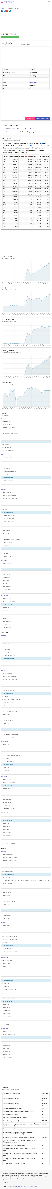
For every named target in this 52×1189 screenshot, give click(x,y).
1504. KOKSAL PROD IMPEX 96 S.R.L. (9, 655)
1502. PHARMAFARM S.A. (7, 649)
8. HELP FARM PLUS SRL (6, 799)
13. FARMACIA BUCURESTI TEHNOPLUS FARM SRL (11, 539)
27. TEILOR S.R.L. (5, 474)
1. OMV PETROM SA (6, 421)
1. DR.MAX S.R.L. (5, 527)
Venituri (44, 143)
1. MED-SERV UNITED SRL (7, 960)
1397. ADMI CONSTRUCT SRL (7, 871)
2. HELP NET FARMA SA (6, 530)
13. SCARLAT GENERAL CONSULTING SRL (9, 989)
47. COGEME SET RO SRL (6, 696)
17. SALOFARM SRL (5, 770)
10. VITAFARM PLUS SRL (6, 589)
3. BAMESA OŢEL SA (6, 895)
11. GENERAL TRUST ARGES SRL (8, 515)
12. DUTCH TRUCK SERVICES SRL (8, 518)
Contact (25, 1179)
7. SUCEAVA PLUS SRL (6, 796)
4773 (9, 129)
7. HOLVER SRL (5, 504)
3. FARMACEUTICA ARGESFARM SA (8, 931)
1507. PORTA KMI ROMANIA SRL (8, 664)
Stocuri (34, 148)
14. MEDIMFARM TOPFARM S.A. (8, 761)
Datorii (14, 150)
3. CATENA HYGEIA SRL (6, 750)
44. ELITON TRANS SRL (6, 687)
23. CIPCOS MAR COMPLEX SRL (8, 907)
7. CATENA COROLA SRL (6, 1013)
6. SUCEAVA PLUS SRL (6, 577)
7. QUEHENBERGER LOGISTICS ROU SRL (9, 936)
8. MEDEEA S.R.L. (5, 583)
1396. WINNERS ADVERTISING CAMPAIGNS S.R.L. (11, 868)
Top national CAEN (4, 525)
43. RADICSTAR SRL (5, 685)
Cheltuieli (6, 146)
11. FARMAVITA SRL (6, 1024)
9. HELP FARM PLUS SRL (6, 586)
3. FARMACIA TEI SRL (6, 533)
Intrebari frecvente (32, 1186)
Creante (40, 148)
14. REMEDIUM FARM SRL (7, 542)
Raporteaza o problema (42, 118)
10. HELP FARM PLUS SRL (7, 1021)
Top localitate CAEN (4, 595)
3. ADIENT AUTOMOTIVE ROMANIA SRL (9, 498)
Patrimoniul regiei (42, 150)
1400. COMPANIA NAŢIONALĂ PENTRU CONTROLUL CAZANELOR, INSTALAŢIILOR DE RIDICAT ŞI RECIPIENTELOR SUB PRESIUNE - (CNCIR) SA (26, 880)
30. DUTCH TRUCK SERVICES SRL (8, 483)
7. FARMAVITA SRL (5, 580)
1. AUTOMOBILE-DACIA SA (7, 457)
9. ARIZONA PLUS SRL (6, 1019)
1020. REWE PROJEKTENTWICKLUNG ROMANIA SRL (11, 439)
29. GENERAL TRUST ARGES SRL (8, 480)
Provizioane (21, 150)
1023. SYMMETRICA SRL (6, 447)
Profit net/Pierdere (35, 143)
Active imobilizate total (10, 148)
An (4, 143)
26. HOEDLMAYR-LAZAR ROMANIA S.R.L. (9, 471)
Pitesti (31, 79)
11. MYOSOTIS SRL (5, 983)
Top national (3, 418)
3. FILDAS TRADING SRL (6, 714)
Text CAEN (23, 152)
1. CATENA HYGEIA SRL (6, 563)
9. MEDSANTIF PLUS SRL (6, 802)
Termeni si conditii (17, 1186)
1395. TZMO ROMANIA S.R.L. (7, 866)
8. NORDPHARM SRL (6, 975)
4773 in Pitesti (27, 129)
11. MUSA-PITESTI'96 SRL (6, 948)
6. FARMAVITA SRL (5, 794)
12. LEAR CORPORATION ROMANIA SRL (9, 951)
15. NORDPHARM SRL (6, 545)
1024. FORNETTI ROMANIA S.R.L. (8, 450)
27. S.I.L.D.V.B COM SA (6, 918)
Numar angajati (7, 152)
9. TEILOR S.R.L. (5, 509)
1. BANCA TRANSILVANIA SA (7, 854)
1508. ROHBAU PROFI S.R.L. (7, 666)
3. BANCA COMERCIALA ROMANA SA (9, 860)
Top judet (3, 454)
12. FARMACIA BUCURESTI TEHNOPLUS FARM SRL (11, 755)
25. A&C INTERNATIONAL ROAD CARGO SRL (10, 734)
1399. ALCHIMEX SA (6, 877)
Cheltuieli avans (24, 146)
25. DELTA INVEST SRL (6, 468)
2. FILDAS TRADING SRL (6, 460)
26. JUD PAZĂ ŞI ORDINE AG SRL (8, 737)
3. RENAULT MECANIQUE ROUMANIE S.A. (10, 462)
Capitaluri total (34, 146)
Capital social (44, 146)
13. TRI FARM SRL (5, 758)
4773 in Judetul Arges (17, 129)
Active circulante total (24, 148)
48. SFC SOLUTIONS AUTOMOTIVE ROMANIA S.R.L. (11, 699)
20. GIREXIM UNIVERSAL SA (7, 720)
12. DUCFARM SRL (5, 986)
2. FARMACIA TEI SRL (6, 963)
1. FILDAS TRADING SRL (6, 492)
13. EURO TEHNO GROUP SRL (7, 521)
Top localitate (3, 489)
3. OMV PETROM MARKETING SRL (8, 427)
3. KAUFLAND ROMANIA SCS (7, 643)
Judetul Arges (33, 82)
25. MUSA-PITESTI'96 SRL (6, 912)
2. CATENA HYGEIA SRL (6, 928)
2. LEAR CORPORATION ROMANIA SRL (9, 495)
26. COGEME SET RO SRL (6, 915)
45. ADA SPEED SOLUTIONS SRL (8, 690)
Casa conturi (7, 150)
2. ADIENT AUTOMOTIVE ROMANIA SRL (9, 711)
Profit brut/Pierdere (22, 143)
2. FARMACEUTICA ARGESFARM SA (8, 566)
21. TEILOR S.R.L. (5, 723)
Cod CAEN (16, 152)
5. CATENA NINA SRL (6, 574)
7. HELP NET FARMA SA (6, 972)
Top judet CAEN (4, 560)
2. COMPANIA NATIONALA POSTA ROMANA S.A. (11, 641)
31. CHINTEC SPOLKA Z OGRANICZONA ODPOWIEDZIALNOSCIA (13, 485)
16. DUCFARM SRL (5, 767)
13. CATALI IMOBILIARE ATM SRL (8, 954)
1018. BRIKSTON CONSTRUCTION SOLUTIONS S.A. (11, 433)
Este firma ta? (29, 118)
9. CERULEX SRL (5, 977)
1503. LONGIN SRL (5, 652)
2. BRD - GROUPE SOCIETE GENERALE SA (9, 857)
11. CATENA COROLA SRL (7, 592)
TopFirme (6, 1182)
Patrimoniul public (30, 150)
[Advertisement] (14, 21)
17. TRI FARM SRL (5, 550)
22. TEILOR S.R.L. (5, 904)
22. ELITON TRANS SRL (6, 726)
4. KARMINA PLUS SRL (6, 571)
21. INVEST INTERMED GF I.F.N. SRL (8, 901)
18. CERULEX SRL (5, 553)
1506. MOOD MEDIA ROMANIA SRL (8, 661)
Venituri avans (14, 146)
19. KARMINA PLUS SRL (6, 556)
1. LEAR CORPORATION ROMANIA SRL (9, 708)
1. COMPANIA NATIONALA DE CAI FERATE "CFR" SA (11, 638)
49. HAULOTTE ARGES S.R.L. (7, 702)
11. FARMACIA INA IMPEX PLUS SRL (9, 808)
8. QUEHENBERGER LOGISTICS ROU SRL (9, 506)
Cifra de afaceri (11, 143)
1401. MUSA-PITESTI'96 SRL (7, 883)
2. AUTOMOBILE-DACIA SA (7, 424)
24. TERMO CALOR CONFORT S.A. (8, 731)
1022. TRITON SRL (5, 444)
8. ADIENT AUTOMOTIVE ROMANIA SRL (9, 939)
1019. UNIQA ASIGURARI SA (7, 436)
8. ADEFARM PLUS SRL (6, 1016)
